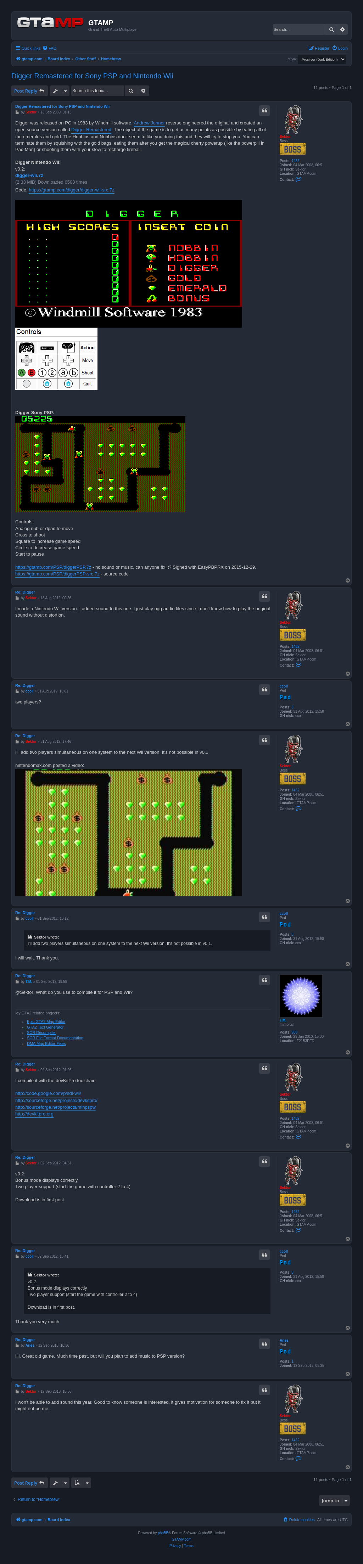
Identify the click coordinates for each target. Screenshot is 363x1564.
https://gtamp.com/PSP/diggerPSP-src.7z (57, 574)
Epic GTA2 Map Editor (46, 1021)
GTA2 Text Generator (45, 1027)
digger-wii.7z (29, 175)
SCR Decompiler (41, 1032)
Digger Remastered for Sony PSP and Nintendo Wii (92, 76)
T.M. (283, 1020)
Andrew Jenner (149, 123)
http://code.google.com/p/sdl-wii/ (48, 1093)
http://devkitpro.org (34, 1114)
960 (294, 1032)
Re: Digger (25, 592)
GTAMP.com (181, 1539)
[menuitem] (49, 48)
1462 (295, 161)
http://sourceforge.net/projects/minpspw (55, 1107)
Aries (284, 1340)
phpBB (163, 1533)
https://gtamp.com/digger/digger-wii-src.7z (71, 190)
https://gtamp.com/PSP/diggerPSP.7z (53, 567)
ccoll (284, 686)
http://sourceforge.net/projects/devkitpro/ (56, 1100)
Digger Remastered (91, 129)
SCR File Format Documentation (55, 1038)
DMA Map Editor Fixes (46, 1043)
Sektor (285, 137)
